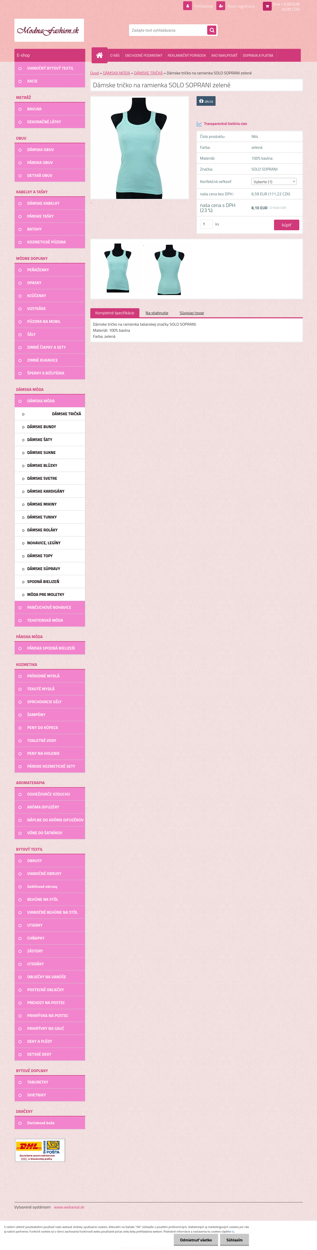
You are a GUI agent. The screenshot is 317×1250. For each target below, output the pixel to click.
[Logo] (49, 30)
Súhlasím (234, 1240)
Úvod (94, 73)
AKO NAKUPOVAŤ (224, 55)
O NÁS (115, 55)
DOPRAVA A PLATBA (258, 55)
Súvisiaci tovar (192, 313)
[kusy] (206, 224)
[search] (211, 30)
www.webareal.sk (69, 1207)
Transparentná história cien (222, 124)
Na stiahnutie (157, 313)
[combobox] (274, 181)
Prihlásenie (204, 6)
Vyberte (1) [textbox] (263, 182)
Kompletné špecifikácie (114, 313)
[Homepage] (102, 55)
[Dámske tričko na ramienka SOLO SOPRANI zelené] (118, 244)
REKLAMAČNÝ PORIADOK (187, 55)
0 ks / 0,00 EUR (286, 4)
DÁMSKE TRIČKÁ (148, 73)
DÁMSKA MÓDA (116, 73)
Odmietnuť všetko (196, 1240)
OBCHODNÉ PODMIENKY (143, 55)
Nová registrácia (241, 6)
